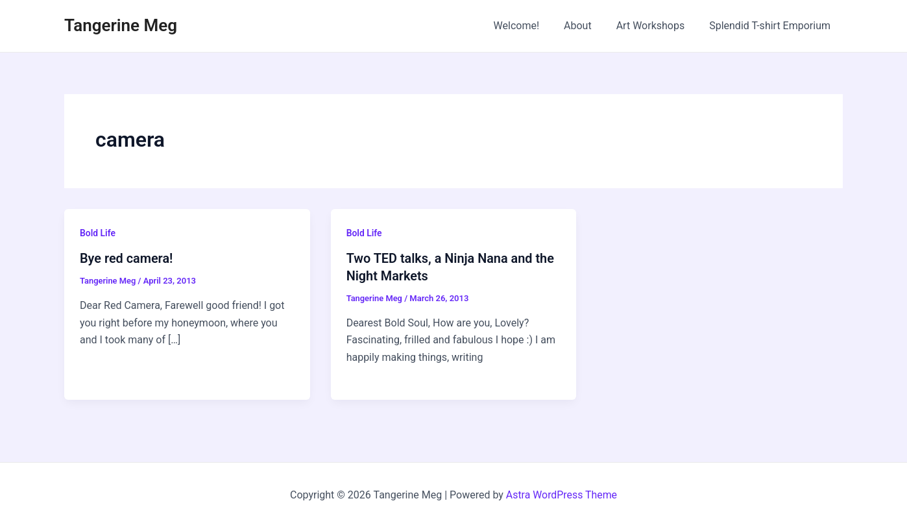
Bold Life (97, 233)
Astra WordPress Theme (561, 494)
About (587, 25)
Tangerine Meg (120, 25)
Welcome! (530, 25)
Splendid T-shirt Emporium (771, 25)
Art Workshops (656, 25)
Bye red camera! (127, 258)
